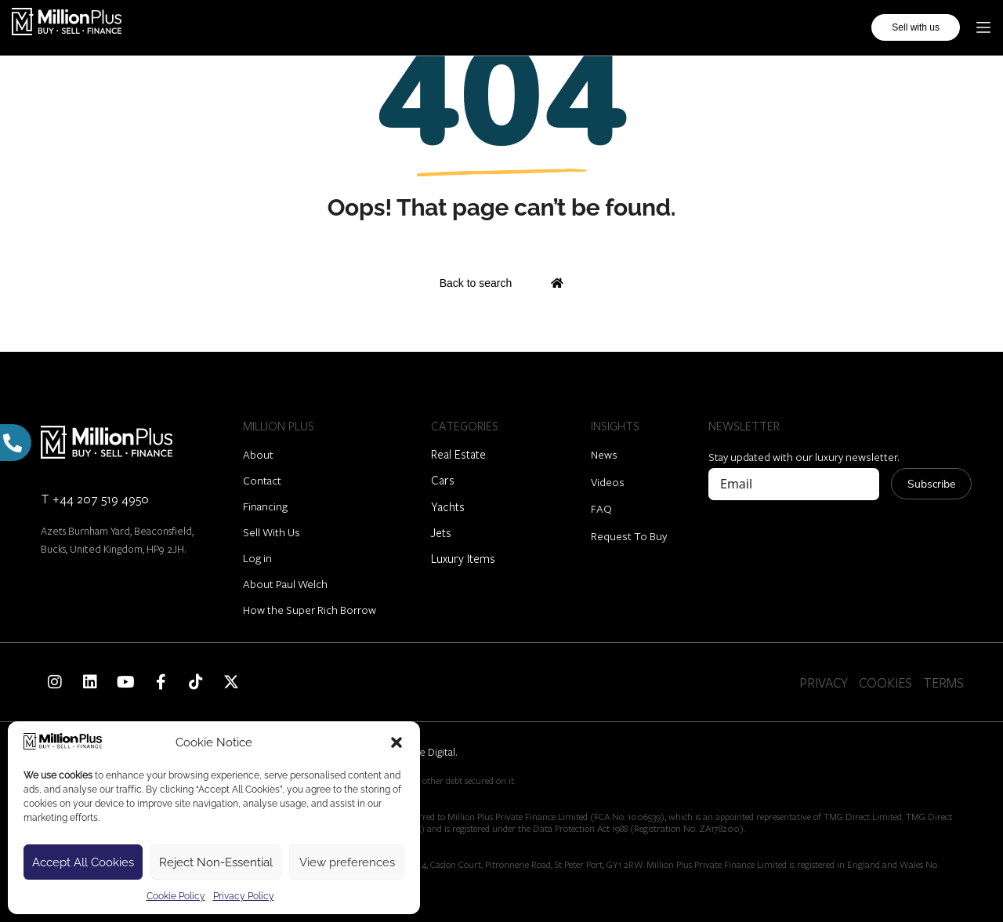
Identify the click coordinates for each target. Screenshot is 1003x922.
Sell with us (916, 26)
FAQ (601, 508)
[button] (396, 742)
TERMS (943, 682)
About (258, 454)
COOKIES (885, 682)
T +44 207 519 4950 (95, 498)
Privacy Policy (243, 896)
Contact (262, 480)
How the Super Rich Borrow (309, 609)
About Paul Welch (285, 583)
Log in (257, 557)
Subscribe (931, 484)
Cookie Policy (176, 896)
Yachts (448, 506)
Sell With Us (271, 532)
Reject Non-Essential (216, 862)
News (604, 454)
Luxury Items (463, 558)
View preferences (347, 862)
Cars (442, 480)
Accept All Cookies (83, 862)
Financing (265, 506)
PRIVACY (823, 682)
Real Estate (458, 454)
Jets (441, 532)
